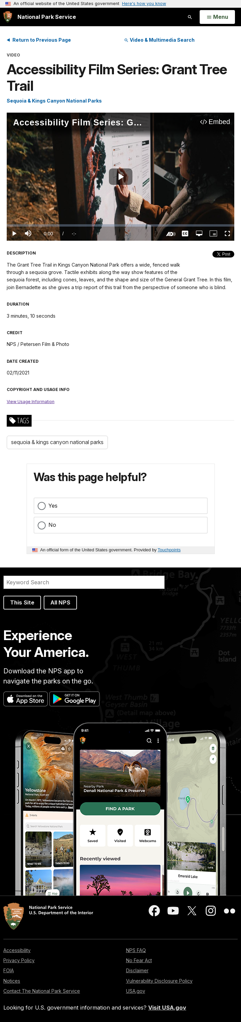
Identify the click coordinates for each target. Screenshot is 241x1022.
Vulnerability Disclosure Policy (159, 981)
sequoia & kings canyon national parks (57, 442)
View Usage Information (30, 401)
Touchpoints (169, 549)
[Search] (84, 582)
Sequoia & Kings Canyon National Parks (54, 101)
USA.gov (135, 991)
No (52, 524)
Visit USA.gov (167, 1007)
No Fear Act (139, 960)
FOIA (8, 970)
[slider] (120, 225)
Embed (219, 121)
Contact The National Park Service (41, 991)
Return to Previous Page (41, 40)
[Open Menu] (217, 17)
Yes (52, 505)
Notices (11, 981)
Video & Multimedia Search (159, 40)
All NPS (60, 602)
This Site (22, 602)
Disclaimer (137, 970)
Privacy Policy (19, 960)
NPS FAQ (136, 950)
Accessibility (17, 950)
